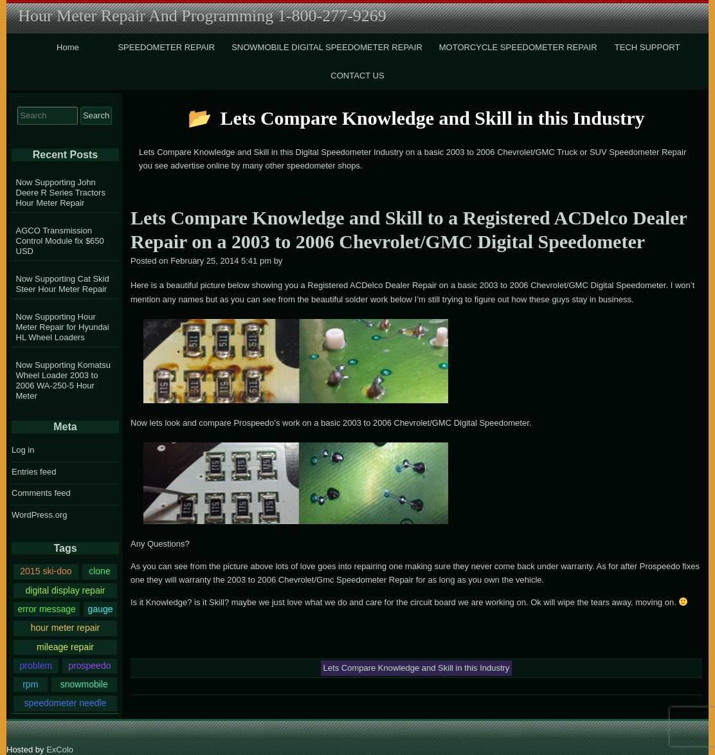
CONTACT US (357, 75)
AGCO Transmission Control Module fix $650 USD (60, 241)
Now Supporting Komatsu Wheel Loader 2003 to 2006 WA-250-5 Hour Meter (63, 380)
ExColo (59, 749)
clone (100, 571)
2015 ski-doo (45, 571)
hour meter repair (65, 628)
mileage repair (65, 647)
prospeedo (89, 665)
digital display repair (65, 590)
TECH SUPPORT (647, 47)
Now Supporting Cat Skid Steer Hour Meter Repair (62, 284)
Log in (23, 450)
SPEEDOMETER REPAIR (166, 47)
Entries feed (34, 472)
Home (68, 47)
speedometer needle (65, 703)
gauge (100, 609)
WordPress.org (39, 515)
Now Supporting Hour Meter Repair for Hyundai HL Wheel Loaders (62, 327)
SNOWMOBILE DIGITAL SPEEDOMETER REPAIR (326, 47)
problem (35, 665)
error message (46, 609)
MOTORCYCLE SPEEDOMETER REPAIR (518, 47)
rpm (30, 684)
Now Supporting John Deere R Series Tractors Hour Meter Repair (60, 192)
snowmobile (84, 684)
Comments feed (41, 493)
